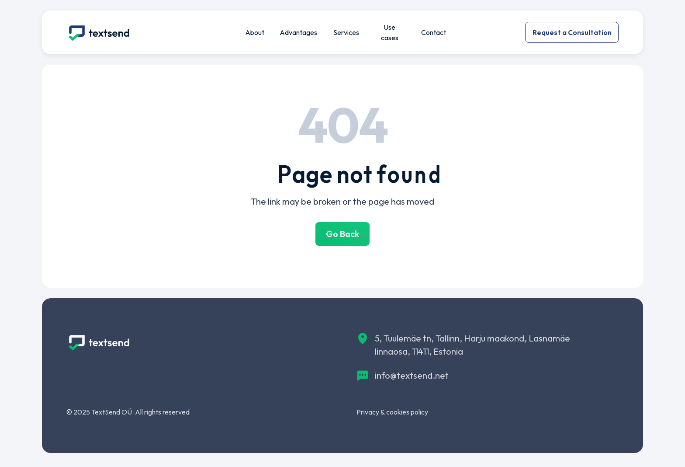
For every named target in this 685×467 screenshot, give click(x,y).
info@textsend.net (412, 375)
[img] (99, 32)
